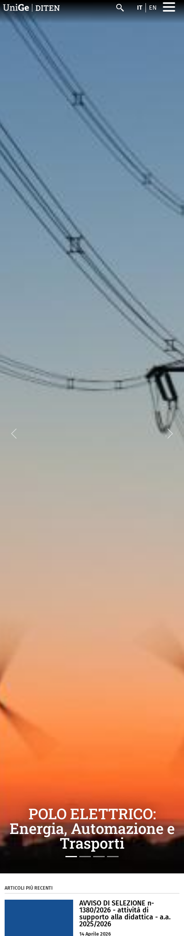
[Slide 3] (99, 856)
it (139, 7)
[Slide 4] (113, 856)
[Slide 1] (71, 856)
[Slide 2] (85, 856)
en (153, 7)
